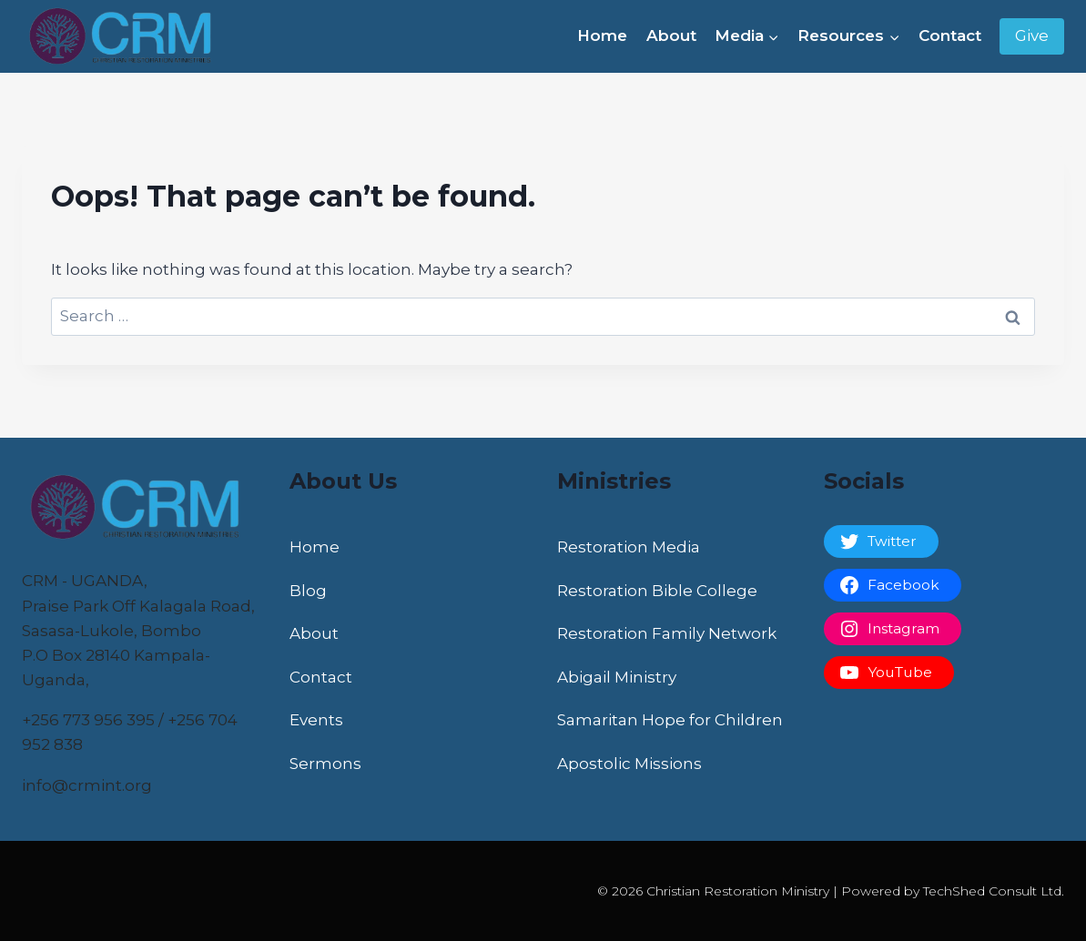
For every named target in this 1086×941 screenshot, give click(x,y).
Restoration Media (628, 547)
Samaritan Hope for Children (670, 720)
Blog (308, 591)
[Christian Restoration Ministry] (126, 36)
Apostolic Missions (629, 763)
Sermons (325, 763)
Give (1032, 35)
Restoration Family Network (666, 633)
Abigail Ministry (616, 677)
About (671, 35)
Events (316, 720)
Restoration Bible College (657, 591)
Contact (950, 35)
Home (602, 35)
